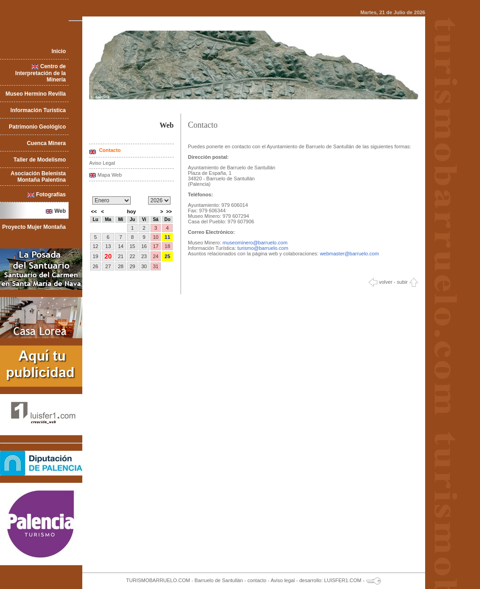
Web (60, 211)
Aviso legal (283, 580)
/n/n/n (159, 200)
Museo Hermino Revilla (35, 94)
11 (167, 237)
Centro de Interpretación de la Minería (40, 73)
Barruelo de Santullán (219, 580)
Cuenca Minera (46, 143)
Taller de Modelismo (40, 160)
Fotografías (51, 194)
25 (167, 256)
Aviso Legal (102, 163)
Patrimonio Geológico (37, 127)
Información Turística (38, 110)
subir (407, 282)
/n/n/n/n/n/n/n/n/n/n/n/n (111, 200)
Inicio (59, 51)
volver (380, 282)
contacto (257, 580)
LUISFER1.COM (342, 580)
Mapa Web (109, 175)
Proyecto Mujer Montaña (34, 227)
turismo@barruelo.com (262, 248)
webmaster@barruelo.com (349, 253)
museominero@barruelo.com (255, 242)
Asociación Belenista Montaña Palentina (38, 176)
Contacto (109, 150)
